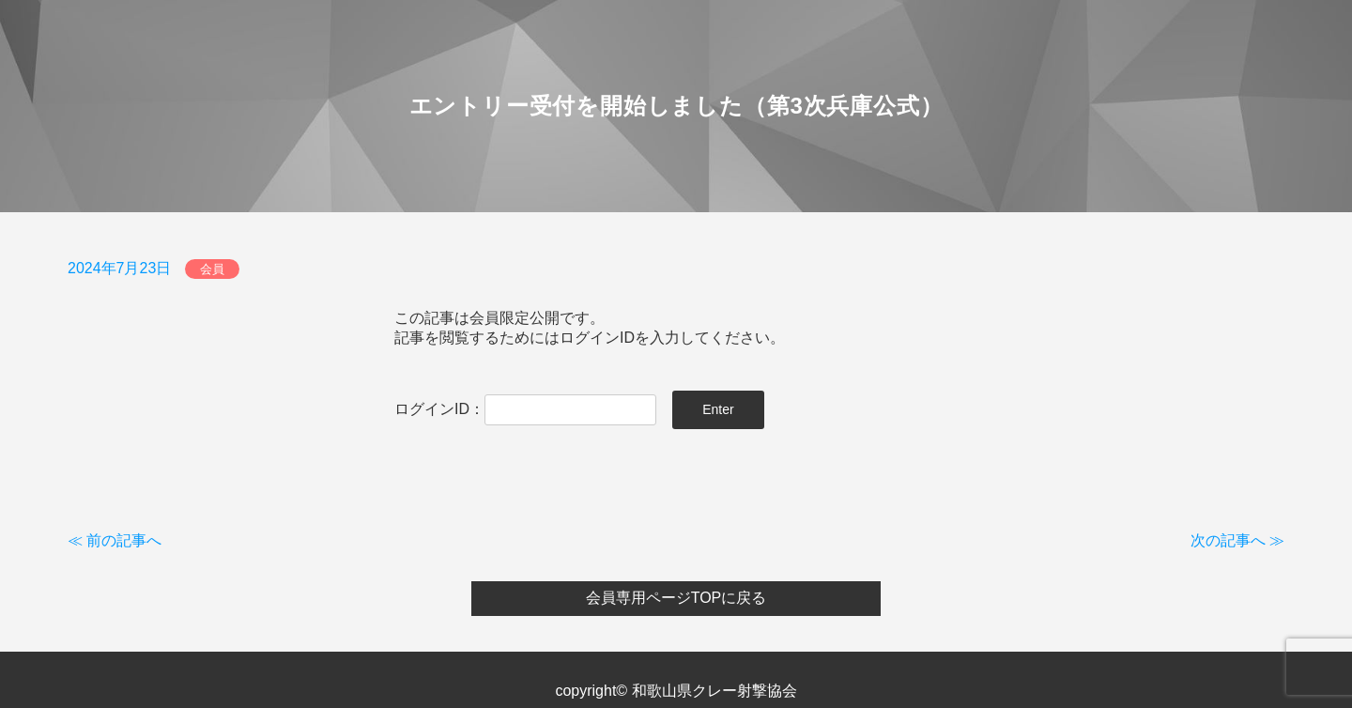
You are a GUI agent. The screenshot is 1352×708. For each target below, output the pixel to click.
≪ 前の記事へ (114, 540)
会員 (212, 269)
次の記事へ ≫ (1237, 540)
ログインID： (525, 409)
